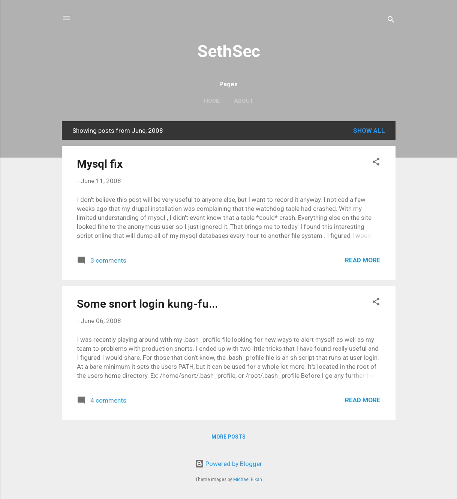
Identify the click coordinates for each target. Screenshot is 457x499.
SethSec (228, 51)
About (243, 101)
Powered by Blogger (228, 463)
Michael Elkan (247, 479)
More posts (228, 437)
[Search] (391, 20)
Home (212, 101)
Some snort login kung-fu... (147, 303)
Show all (369, 130)
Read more (363, 260)
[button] (376, 162)
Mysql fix (100, 163)
